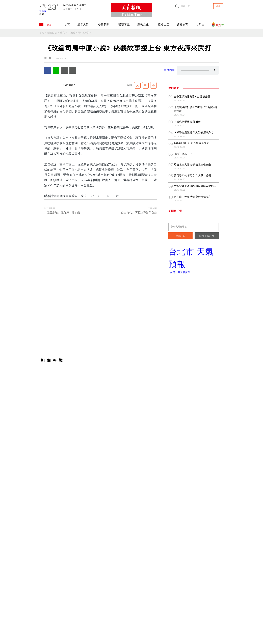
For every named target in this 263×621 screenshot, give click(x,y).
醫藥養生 (125, 24)
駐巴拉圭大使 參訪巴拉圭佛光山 (192, 265)
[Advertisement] (131, 434)
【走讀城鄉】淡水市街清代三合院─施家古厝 (196, 209)
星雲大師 (83, 24)
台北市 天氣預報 (193, 358)
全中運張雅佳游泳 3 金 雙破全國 (192, 197)
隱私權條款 (98, 616)
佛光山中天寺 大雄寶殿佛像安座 (192, 297)
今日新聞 (105, 24)
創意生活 (52, 32)
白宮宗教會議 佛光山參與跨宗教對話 (195, 286)
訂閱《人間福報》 (235, 335)
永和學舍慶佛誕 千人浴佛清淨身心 (193, 233)
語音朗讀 (169, 70)
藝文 (62, 32)
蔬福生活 (165, 24)
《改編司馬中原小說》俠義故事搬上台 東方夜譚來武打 (81, 32)
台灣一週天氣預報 (179, 373)
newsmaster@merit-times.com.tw (89, 608)
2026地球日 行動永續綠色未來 (191, 243)
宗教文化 (145, 24)
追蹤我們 (235, 280)
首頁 (66, 24)
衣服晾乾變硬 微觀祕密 (187, 222)
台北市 (42, 10)
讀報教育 (183, 24)
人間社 (200, 24)
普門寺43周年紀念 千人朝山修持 (192, 276)
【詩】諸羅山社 (183, 254)
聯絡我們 (82, 616)
